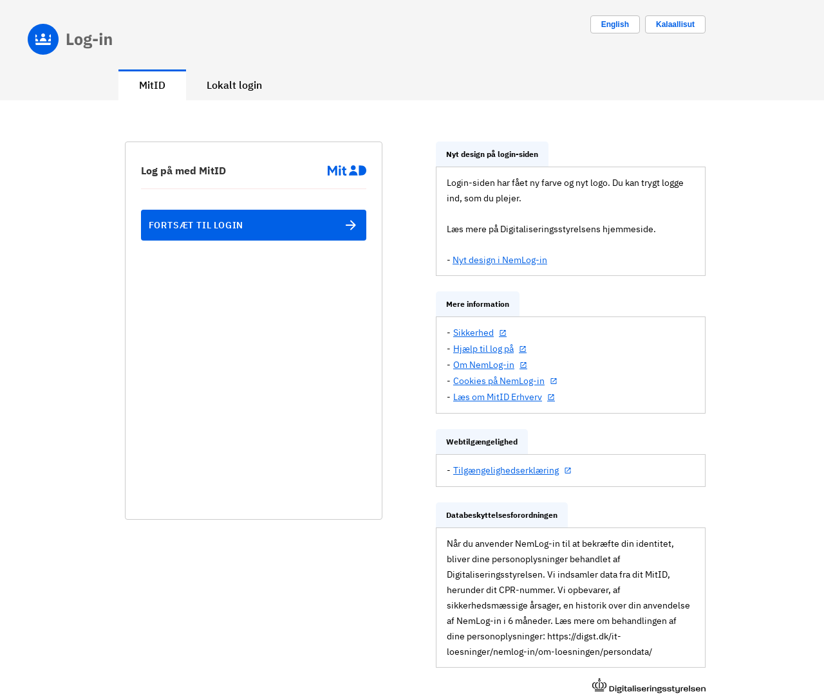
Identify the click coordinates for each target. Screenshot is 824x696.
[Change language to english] (615, 24)
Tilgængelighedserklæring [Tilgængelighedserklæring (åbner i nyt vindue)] (506, 470)
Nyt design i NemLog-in (500, 260)
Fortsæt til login (254, 225)
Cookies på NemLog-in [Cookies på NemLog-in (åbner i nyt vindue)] (499, 381)
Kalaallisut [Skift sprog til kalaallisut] (675, 24)
